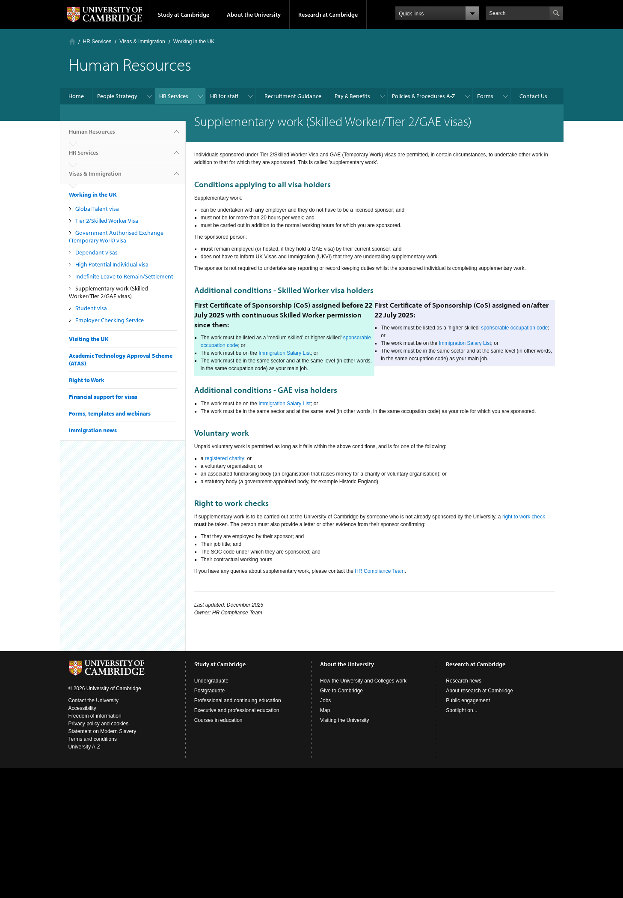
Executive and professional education (236, 710)
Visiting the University (344, 720)
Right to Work (86, 380)
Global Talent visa (97, 209)
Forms (485, 96)
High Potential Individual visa (111, 264)
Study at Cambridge (183, 14)
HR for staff (224, 96)
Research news (463, 681)
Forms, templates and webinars (110, 413)
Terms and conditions (92, 739)
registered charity (224, 458)
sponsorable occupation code (514, 328)
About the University (254, 14)
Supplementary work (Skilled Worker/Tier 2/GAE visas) (108, 292)
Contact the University (93, 700)
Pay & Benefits (352, 96)
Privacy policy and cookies (98, 724)
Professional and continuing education (237, 700)
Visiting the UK (89, 339)
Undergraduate (211, 681)
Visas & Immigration (142, 42)
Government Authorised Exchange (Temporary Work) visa (116, 236)
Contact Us (533, 96)
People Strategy (117, 96)
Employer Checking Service (109, 320)
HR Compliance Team (380, 571)
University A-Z (84, 747)
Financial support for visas (103, 397)
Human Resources (92, 135)
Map (325, 710)
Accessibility (82, 708)
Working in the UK (194, 42)
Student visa (91, 308)
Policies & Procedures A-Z (423, 96)
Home (72, 41)
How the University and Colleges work (363, 681)
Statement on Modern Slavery (102, 731)
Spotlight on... (461, 710)
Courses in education (218, 720)
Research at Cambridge (328, 14)
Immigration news (93, 430)
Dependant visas (96, 252)
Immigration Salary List (284, 353)
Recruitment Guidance (292, 96)
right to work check (523, 517)
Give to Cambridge (341, 691)
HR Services (97, 42)
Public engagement (468, 700)
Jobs (325, 700)
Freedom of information (95, 716)
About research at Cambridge (479, 691)
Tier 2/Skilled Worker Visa (106, 220)
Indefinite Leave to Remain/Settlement (124, 276)
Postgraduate (209, 691)
